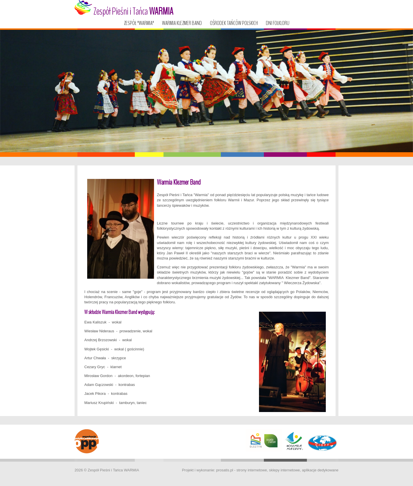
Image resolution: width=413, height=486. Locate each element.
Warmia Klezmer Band (182, 23)
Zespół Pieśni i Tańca (124, 9)
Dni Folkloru (277, 23)
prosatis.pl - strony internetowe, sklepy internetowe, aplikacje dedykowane (277, 470)
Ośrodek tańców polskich (234, 23)
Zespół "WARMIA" (139, 23)
